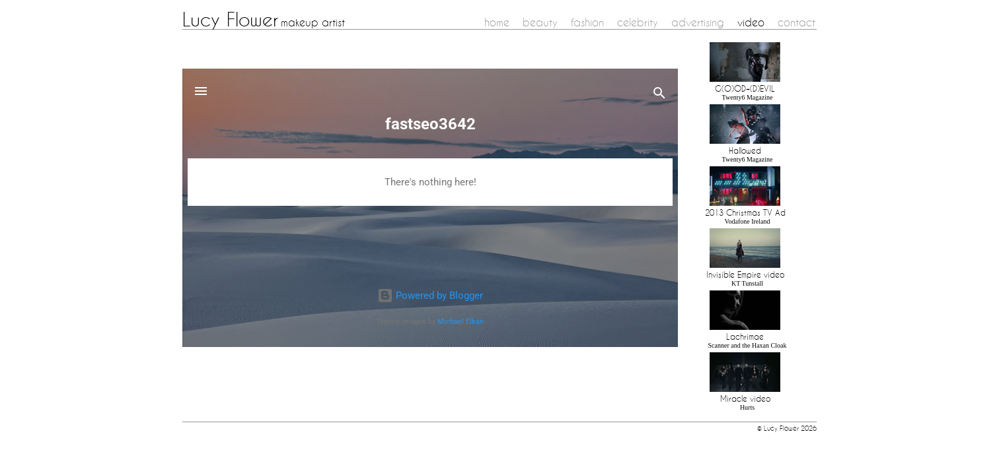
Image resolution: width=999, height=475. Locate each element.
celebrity (637, 22)
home (496, 22)
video (750, 22)
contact (796, 22)
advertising (697, 22)
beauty (540, 22)
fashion (587, 22)
